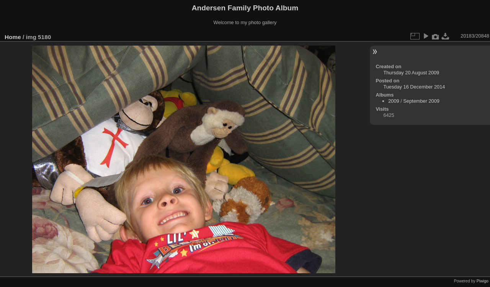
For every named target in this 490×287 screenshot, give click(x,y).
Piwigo (482, 281)
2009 (393, 101)
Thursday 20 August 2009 (411, 72)
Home (13, 37)
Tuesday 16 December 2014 (414, 87)
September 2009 (421, 101)
